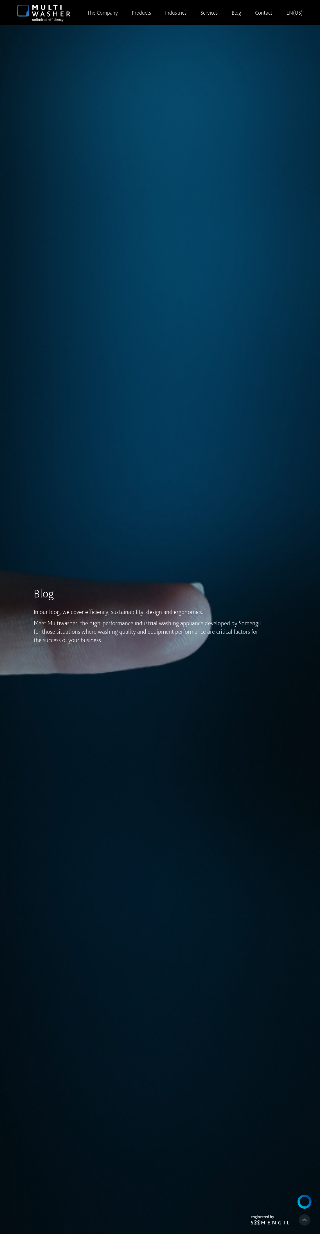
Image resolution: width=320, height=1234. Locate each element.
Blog (236, 12)
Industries (175, 12)
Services (209, 12)
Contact (263, 12)
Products (141, 12)
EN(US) (295, 12)
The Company (102, 12)
